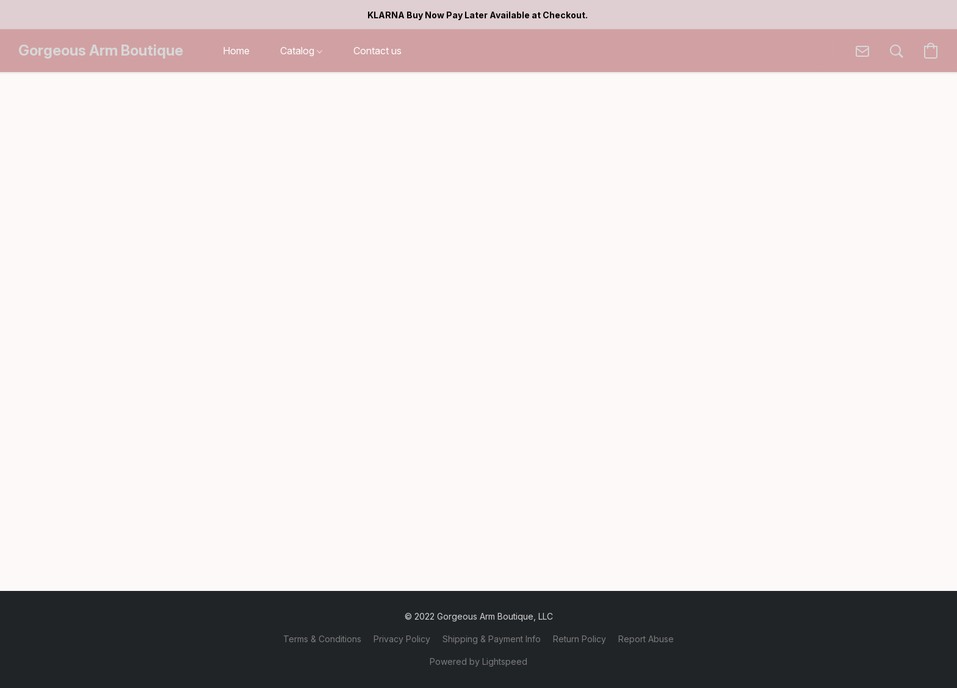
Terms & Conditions (322, 639)
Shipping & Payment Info (491, 639)
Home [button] (236, 51)
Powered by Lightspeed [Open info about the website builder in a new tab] (478, 661)
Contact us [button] (377, 51)
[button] (100, 50)
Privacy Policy (402, 639)
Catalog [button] (301, 51)
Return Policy (579, 639)
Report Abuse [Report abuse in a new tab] (646, 639)
